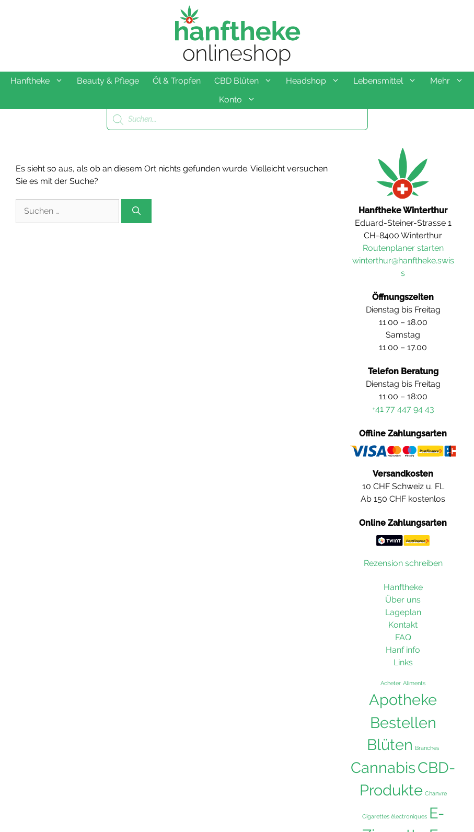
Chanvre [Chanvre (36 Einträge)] (436, 793)
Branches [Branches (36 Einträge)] (427, 748)
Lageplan (403, 612)
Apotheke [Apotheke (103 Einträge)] (403, 700)
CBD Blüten (246, 81)
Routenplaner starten (403, 248)
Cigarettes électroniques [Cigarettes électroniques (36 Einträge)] (394, 816)
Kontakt (403, 625)
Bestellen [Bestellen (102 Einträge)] (403, 723)
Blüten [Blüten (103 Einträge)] (390, 745)
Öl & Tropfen (177, 81)
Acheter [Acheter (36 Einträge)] (390, 683)
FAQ (403, 637)
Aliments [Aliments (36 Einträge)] (414, 683)
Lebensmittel (388, 81)
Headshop (316, 81)
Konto (240, 99)
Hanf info (403, 650)
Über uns (403, 600)
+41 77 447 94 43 (403, 409)
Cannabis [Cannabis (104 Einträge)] (383, 768)
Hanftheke (40, 81)
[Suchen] (136, 211)
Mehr (450, 81)
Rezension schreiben (403, 563)
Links (403, 662)
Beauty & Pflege (108, 81)
